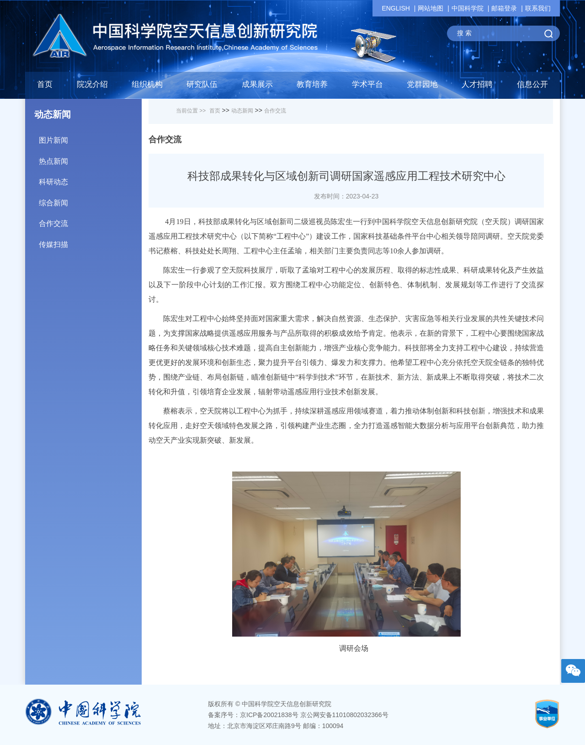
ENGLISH (396, 8)
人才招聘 (477, 84)
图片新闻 (90, 137)
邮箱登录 (504, 8)
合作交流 (90, 220)
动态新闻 (242, 110)
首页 (45, 84)
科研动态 (90, 179)
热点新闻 (90, 158)
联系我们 (538, 8)
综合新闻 (90, 200)
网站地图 (430, 8)
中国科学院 (468, 8)
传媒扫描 (90, 241)
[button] (202, 86)
